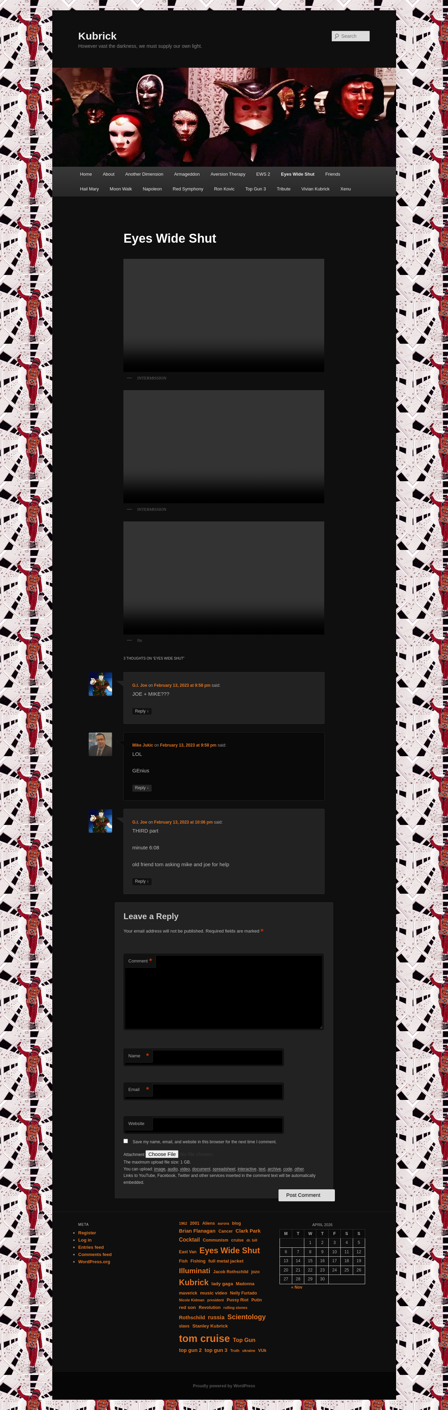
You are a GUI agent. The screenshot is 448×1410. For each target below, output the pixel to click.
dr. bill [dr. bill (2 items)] (252, 1240)
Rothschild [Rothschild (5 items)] (192, 1317)
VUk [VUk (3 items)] (262, 1350)
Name (138, 1056)
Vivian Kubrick (315, 188)
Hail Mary (89, 188)
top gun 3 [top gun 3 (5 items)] (216, 1350)
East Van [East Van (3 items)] (187, 1251)
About (108, 174)
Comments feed (95, 1254)
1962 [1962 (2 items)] (183, 1223)
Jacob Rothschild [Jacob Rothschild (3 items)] (230, 1271)
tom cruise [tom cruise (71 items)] (204, 1338)
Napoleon (152, 188)
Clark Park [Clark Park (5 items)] (248, 1231)
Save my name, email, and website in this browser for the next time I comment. (205, 1141)
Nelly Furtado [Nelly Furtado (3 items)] (243, 1293)
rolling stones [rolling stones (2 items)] (235, 1308)
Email (138, 1090)
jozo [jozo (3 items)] (255, 1271)
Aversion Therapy (227, 174)
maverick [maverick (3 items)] (188, 1293)
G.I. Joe (139, 685)
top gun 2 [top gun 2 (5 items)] (190, 1350)
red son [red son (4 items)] (187, 1307)
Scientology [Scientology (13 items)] (246, 1317)
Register (87, 1232)
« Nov (297, 1287)
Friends (332, 174)
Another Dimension (144, 174)
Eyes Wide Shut (297, 174)
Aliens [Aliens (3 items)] (208, 1223)
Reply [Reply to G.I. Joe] (142, 711)
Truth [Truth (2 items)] (235, 1350)
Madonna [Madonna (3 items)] (245, 1283)
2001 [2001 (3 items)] (194, 1223)
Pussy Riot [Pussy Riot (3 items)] (237, 1300)
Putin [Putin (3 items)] (256, 1300)
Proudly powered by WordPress (224, 1386)
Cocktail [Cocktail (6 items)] (189, 1240)
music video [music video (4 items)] (213, 1293)
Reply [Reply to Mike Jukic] (142, 788)
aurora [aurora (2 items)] (223, 1223)
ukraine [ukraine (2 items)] (248, 1350)
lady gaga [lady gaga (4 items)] (222, 1283)
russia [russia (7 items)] (216, 1317)
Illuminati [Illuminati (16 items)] (194, 1271)
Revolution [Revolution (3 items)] (209, 1307)
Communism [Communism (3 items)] (215, 1240)
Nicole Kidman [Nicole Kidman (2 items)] (191, 1300)
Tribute (284, 188)
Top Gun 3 (255, 188)
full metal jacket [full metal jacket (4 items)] (225, 1261)
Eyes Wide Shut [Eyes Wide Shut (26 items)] (229, 1250)
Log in (85, 1240)
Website (136, 1123)
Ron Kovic (224, 188)
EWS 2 (263, 174)
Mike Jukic (142, 745)
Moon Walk (121, 188)
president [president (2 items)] (215, 1300)
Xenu (345, 188)
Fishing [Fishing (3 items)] (198, 1261)
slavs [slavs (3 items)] (184, 1326)
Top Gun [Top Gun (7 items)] (244, 1340)
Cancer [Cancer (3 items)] (225, 1231)
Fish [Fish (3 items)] (183, 1261)
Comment (140, 961)
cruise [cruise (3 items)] (237, 1240)
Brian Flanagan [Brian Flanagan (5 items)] (197, 1231)
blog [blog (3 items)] (236, 1223)
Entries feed (91, 1247)
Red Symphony (188, 188)
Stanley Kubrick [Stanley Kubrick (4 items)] (210, 1326)
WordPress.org (94, 1261)
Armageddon (186, 174)
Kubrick (97, 36)
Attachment (134, 1154)
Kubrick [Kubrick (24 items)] (193, 1282)
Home (86, 174)
